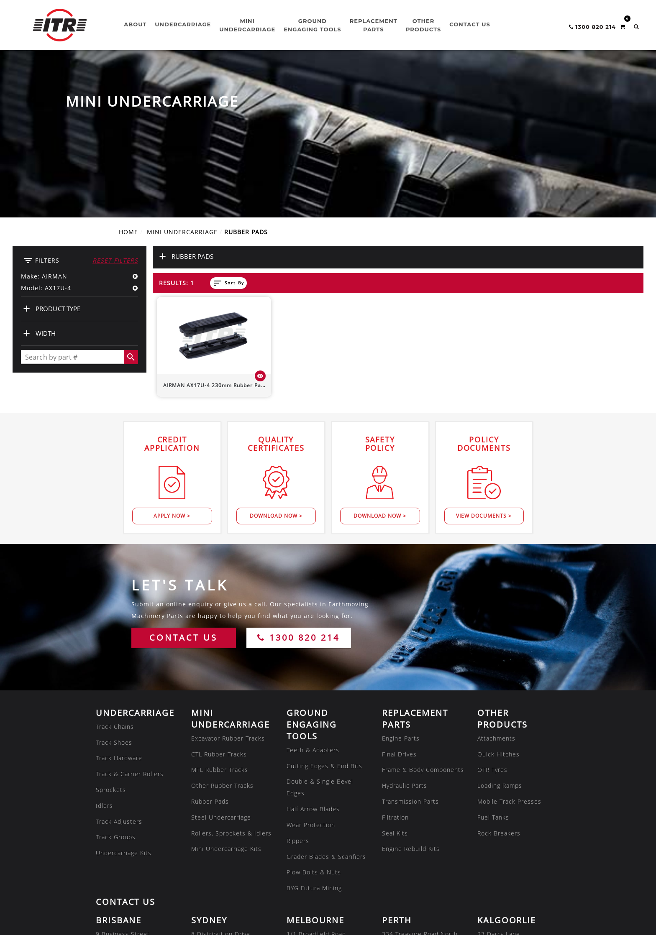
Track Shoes (114, 587)
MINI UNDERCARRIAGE (182, 76)
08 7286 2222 (212, 877)
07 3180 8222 (403, 877)
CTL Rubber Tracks (219, 599)
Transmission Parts (410, 646)
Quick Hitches (498, 599)
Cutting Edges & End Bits (324, 610)
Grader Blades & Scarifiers (326, 701)
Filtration (395, 662)
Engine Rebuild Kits (411, 693)
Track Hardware (119, 602)
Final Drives (399, 599)
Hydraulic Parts (404, 630)
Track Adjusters (119, 666)
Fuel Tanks (493, 662)
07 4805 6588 (117, 877)
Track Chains (115, 571)
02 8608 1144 (212, 813)
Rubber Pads (210, 646)
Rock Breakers (498, 678)
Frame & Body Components (423, 614)
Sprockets (111, 634)
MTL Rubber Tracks (219, 614)
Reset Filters (115, 105)
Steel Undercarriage (221, 662)
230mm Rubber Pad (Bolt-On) (227, 229)
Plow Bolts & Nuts (314, 716)
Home (128, 76)
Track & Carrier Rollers (130, 618)
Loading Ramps (499, 630)
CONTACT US (183, 482)
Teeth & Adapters (313, 594)
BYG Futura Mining (314, 732)
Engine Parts (401, 583)
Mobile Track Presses (509, 646)
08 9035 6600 (498, 813)
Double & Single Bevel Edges (320, 631)
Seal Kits (395, 678)
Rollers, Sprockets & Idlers (231, 678)
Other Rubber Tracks (222, 630)
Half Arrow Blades (313, 653)
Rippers (298, 685)
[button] (636, 26)
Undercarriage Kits (123, 697)
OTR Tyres (492, 614)
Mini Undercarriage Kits (226, 693)
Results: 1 (176, 127)
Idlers (104, 650)
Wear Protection (311, 669)
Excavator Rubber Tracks (228, 583)
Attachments (496, 583)
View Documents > (484, 360)
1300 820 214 (298, 482)
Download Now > (276, 360)
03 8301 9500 (307, 813)
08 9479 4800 (403, 813)
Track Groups (116, 681)
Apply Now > (172, 360)
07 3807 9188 (117, 813)
